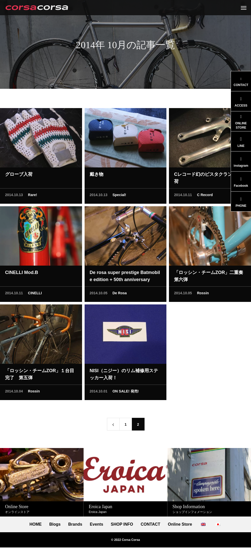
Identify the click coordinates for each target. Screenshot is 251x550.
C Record (205, 196)
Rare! (32, 196)
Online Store (180, 524)
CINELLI (35, 294)
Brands (75, 524)
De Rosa (120, 294)
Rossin (203, 294)
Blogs (54, 524)
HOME (35, 524)
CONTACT (150, 524)
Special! (119, 196)
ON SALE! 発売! (126, 392)
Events (96, 524)
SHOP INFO (122, 524)
